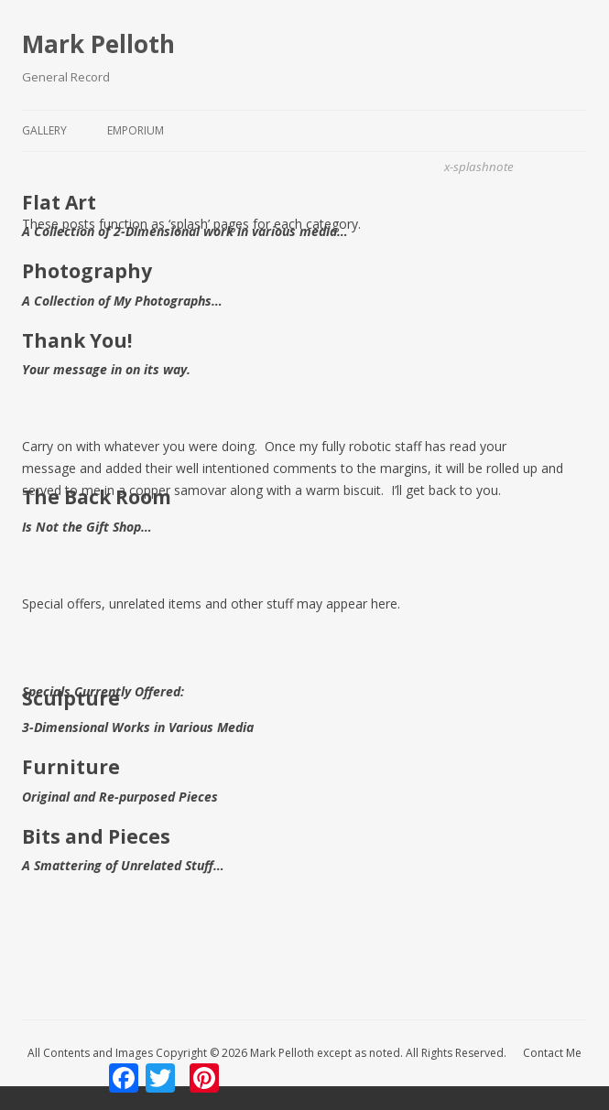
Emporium (135, 130)
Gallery (44, 130)
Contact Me (552, 1053)
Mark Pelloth (98, 43)
